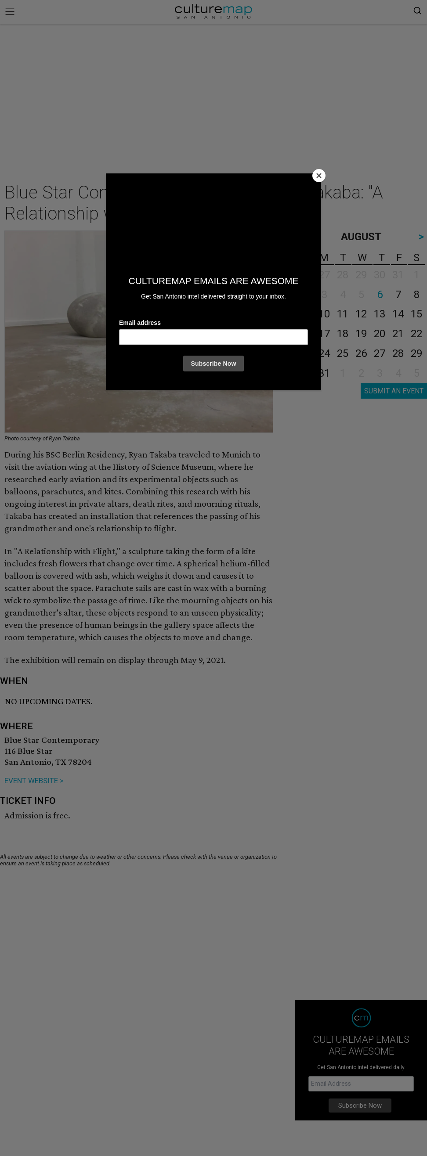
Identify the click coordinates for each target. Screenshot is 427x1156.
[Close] (319, 175)
